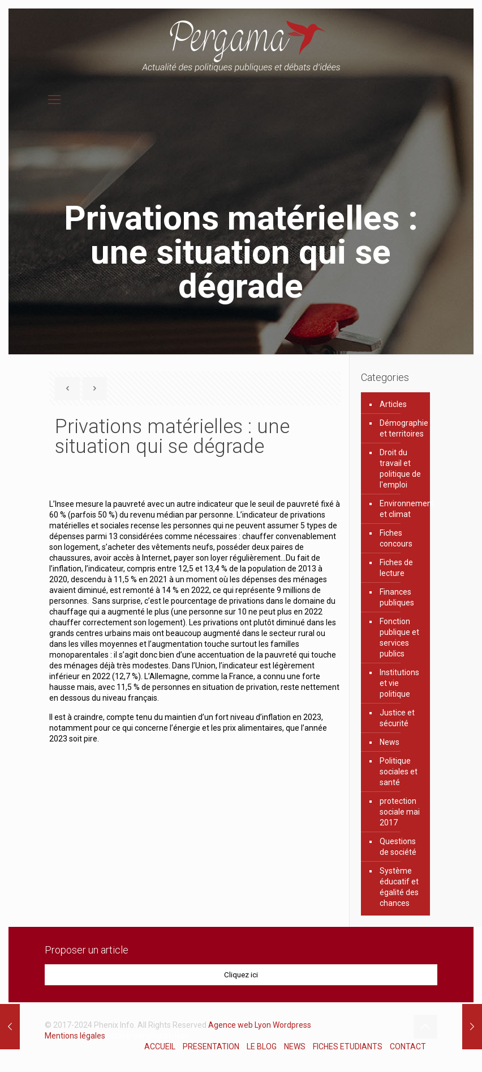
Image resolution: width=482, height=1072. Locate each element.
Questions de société (398, 847)
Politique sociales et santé (399, 771)
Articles (393, 404)
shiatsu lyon (168, 1035)
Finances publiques (397, 597)
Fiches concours (396, 538)
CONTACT (408, 1046)
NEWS (294, 1046)
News (389, 742)
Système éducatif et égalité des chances (399, 887)
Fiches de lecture (396, 568)
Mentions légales (75, 1035)
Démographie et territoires (402, 428)
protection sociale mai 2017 (400, 811)
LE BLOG (262, 1046)
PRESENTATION (211, 1046)
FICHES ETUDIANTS (347, 1046)
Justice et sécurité (397, 718)
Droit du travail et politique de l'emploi (400, 468)
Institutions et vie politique (399, 683)
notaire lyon (126, 1035)
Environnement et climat (402, 509)
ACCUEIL (159, 1046)
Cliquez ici (241, 975)
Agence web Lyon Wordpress (259, 1024)
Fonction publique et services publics (399, 637)
